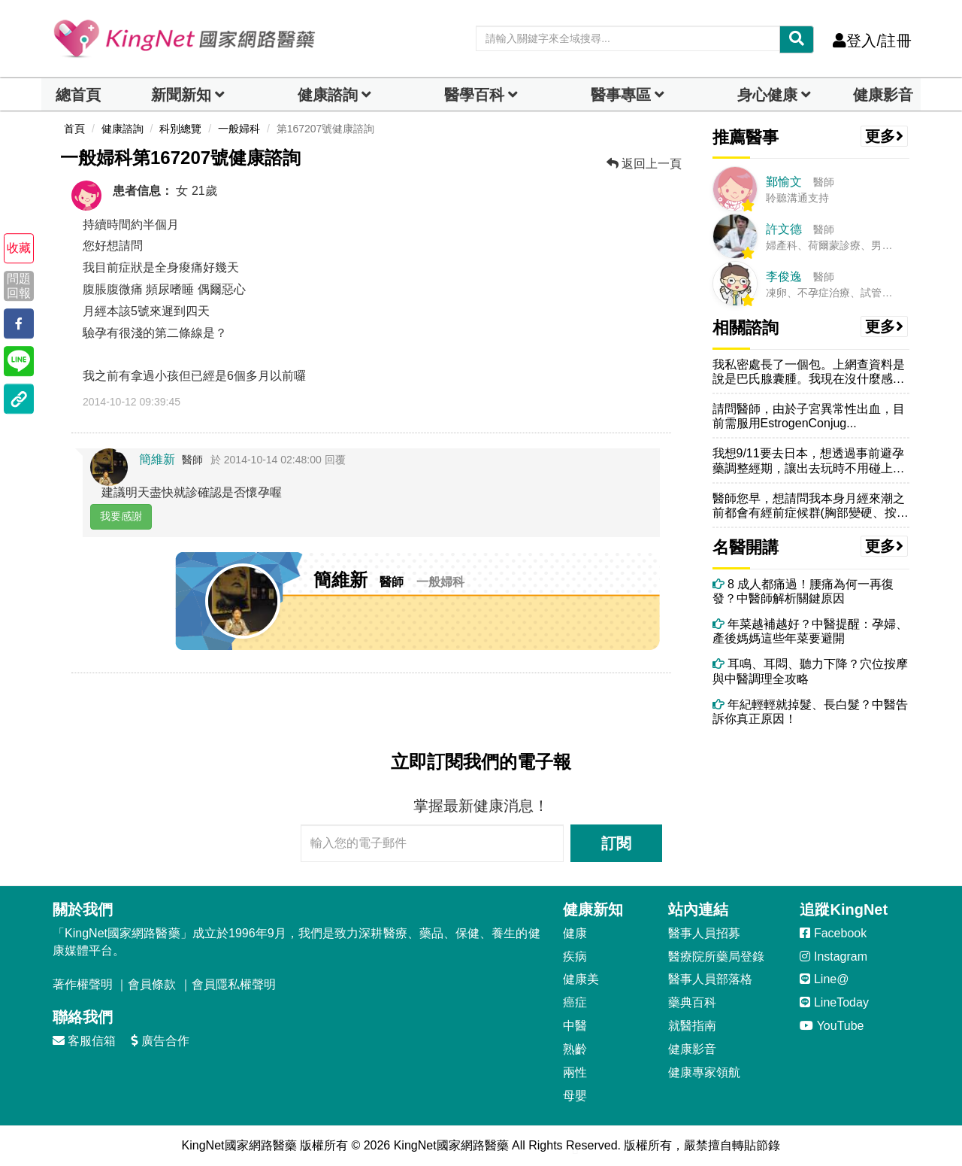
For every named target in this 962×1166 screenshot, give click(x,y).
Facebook (833, 933)
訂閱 (616, 843)
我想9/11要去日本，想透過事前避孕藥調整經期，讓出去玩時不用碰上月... (808, 461)
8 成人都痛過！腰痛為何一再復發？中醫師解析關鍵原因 (803, 591)
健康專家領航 (704, 1072)
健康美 (581, 979)
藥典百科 (692, 1002)
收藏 (19, 247)
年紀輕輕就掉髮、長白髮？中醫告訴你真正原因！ (810, 711)
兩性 (575, 1072)
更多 (884, 136)
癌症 (575, 1002)
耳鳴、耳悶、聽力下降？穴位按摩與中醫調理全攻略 (810, 671)
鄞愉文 (784, 181)
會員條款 (152, 984)
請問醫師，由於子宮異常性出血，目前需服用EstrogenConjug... (808, 416)
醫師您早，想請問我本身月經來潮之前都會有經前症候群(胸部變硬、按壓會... (810, 506)
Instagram (833, 956)
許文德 (784, 229)
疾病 (575, 956)
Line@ (824, 979)
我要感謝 (121, 516)
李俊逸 (784, 276)
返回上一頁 (644, 163)
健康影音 (883, 95)
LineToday (834, 1002)
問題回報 (19, 285)
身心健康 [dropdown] (767, 95)
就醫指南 (692, 1025)
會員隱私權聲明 (234, 984)
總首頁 (78, 95)
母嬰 (575, 1095)
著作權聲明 (83, 984)
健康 (575, 933)
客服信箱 (84, 1040)
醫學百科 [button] (474, 95)
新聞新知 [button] (181, 95)
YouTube (832, 1025)
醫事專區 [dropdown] (621, 95)
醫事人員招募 (704, 933)
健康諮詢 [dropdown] (328, 95)
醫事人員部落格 (710, 979)
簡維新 (157, 459)
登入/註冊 (872, 40)
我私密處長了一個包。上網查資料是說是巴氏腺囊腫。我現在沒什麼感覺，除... (808, 372)
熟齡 (575, 1049)
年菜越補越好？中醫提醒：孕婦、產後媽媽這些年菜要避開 (810, 631)
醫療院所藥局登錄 (716, 956)
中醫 (575, 1025)
